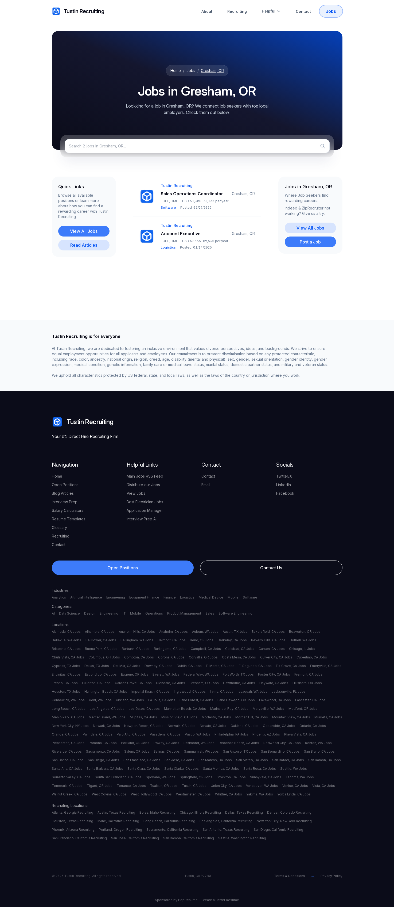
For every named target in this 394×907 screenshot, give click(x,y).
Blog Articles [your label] (63, 493)
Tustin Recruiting (83, 422)
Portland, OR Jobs (135, 743)
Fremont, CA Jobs (308, 674)
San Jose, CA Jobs (179, 760)
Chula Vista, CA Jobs (68, 657)
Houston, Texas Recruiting (72, 821)
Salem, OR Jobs (136, 751)
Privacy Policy (331, 876)
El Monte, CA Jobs (220, 666)
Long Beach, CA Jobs (68, 709)
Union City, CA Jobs (226, 786)
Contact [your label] (58, 544)
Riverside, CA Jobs (67, 751)
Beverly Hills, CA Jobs (268, 640)
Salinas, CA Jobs (167, 751)
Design (89, 613)
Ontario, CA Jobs (312, 726)
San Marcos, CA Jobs (215, 760)
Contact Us (271, 567)
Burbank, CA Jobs (136, 649)
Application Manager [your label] (145, 510)
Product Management (184, 613)
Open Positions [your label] (65, 484)
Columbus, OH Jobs (104, 657)
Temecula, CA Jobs (67, 786)
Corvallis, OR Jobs (203, 657)
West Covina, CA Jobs (109, 794)
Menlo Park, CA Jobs (68, 717)
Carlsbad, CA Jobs (239, 649)
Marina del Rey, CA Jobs (229, 709)
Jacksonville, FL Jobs (289, 691)
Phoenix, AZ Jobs (266, 734)
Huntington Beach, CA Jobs (105, 691)
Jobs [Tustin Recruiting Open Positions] (331, 11)
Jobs (190, 70)
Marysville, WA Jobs (268, 709)
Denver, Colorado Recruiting (289, 812)
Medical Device (211, 597)
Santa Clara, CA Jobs (143, 769)
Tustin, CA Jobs (194, 786)
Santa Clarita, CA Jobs (181, 769)
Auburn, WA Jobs (205, 632)
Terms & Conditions (289, 876)
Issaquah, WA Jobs (252, 691)
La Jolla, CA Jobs (161, 700)
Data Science (69, 613)
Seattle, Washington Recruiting (242, 838)
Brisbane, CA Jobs (66, 649)
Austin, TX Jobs (235, 632)
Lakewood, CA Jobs (275, 700)
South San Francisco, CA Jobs (118, 777)
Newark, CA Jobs (106, 726)
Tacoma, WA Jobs (300, 777)
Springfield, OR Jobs (196, 777)
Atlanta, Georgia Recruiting (72, 812)
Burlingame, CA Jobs (170, 649)
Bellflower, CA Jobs (100, 640)
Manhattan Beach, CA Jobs (185, 709)
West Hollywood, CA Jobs (151, 794)
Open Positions (122, 567)
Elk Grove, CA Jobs (291, 666)
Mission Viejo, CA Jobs (179, 717)
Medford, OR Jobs (302, 709)
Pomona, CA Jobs (103, 743)
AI (53, 613)
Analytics (59, 597)
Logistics (187, 597)
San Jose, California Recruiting (135, 838)
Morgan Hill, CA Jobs (251, 717)
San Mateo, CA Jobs (252, 760)
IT (124, 613)
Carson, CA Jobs (272, 649)
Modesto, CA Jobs (216, 717)
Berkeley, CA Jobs (232, 640)
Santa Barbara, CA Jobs (105, 769)
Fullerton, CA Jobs (96, 683)
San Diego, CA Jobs (103, 760)
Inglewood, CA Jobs (190, 691)
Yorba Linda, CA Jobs (294, 794)
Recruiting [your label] (60, 536)
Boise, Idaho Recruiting (157, 812)
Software (250, 597)
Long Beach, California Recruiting (169, 821)
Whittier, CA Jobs (228, 794)
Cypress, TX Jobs (66, 666)
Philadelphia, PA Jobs (231, 734)
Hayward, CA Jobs (273, 683)
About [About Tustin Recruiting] (206, 11)
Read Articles (83, 245)
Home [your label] (57, 476)
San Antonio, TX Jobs (240, 751)
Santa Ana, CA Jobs (67, 769)
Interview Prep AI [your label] (142, 519)
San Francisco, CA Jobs (141, 760)
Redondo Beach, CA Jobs (239, 743)
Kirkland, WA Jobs (130, 700)
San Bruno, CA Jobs (319, 751)
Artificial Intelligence (86, 597)
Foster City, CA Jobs (274, 674)
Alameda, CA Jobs (66, 632)
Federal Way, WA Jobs (201, 674)
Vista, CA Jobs (323, 786)
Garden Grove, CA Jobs (133, 683)
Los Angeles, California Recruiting (226, 821)
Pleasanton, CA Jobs (68, 743)
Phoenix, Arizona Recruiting (73, 830)
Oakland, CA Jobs (245, 726)
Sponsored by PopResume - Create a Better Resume (197, 900)
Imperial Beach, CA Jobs (150, 691)
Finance (169, 597)
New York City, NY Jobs (70, 726)
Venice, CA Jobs (295, 786)
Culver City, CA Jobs (276, 657)
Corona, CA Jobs (171, 657)
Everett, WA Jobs (166, 674)
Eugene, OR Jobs (134, 674)
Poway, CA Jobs (166, 743)
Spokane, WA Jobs (160, 777)
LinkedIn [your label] (283, 484)
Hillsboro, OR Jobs (307, 683)
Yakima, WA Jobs (259, 794)
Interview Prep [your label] (64, 502)
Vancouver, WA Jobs (262, 786)
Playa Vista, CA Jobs (300, 734)
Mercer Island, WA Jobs (107, 717)
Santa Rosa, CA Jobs (259, 769)
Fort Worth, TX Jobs (238, 674)
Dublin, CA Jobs (189, 666)
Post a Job (310, 242)
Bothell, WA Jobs (303, 640)
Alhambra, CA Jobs (100, 632)
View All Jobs (83, 231)
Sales (209, 613)
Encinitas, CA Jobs (66, 674)
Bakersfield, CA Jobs (268, 632)
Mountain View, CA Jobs (291, 717)
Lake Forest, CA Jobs (196, 700)
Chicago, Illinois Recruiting (200, 812)
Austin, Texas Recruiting (116, 812)
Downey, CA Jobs (159, 666)
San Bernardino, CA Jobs (280, 751)
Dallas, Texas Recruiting (244, 812)
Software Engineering (235, 613)
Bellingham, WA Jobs (136, 640)
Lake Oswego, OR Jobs (236, 700)
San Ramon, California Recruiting (188, 838)
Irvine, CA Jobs (221, 691)
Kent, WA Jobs (100, 700)
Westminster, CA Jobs (193, 794)
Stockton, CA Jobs (231, 777)
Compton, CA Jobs (139, 657)
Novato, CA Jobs (213, 726)
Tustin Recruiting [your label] (78, 11)
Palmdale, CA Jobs (97, 734)
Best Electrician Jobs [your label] (145, 502)
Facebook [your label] (285, 493)
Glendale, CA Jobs (170, 683)
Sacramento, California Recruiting (172, 830)
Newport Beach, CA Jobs (143, 726)
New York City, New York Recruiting (284, 821)
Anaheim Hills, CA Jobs (137, 632)
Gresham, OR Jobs (204, 683)
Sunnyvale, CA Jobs (265, 777)
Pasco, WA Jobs (197, 734)
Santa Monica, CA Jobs (221, 769)
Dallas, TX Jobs (96, 666)
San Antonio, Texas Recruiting (226, 830)
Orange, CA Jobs (65, 734)
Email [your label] (205, 484)
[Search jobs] (197, 146)
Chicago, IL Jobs (302, 649)
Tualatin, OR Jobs (164, 786)
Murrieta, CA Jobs (328, 717)
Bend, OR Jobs (201, 640)
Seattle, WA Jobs (293, 769)
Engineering (115, 597)
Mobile (233, 597)
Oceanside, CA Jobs (279, 726)
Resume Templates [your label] (68, 519)
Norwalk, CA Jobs (182, 726)
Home (175, 70)
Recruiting (237, 11)
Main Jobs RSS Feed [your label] (145, 476)
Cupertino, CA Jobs (312, 657)
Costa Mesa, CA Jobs (239, 657)
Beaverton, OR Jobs (305, 632)
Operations (154, 613)
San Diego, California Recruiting (278, 830)
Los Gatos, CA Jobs (144, 709)
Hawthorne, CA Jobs (239, 683)
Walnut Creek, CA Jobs (70, 794)
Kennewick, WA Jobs (68, 700)
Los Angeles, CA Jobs (107, 709)
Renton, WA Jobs (318, 743)
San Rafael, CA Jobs (288, 760)
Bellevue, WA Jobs (66, 640)
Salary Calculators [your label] (67, 510)
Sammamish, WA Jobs (201, 751)
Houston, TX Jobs (66, 691)
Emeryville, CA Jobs (325, 666)
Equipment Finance (144, 597)
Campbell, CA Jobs (206, 649)
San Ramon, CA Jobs (324, 760)
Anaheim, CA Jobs (173, 632)
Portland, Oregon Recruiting (120, 830)
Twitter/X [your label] (284, 476)
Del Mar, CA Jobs (126, 666)
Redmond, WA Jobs (199, 743)
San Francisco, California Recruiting (79, 838)
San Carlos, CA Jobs (68, 760)
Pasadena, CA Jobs (165, 734)
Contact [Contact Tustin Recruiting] (303, 11)
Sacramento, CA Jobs (103, 751)
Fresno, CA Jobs (65, 683)
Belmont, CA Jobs (172, 640)
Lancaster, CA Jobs (310, 700)
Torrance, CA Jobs (131, 786)
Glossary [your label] (59, 527)
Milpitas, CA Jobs (143, 717)
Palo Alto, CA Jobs (131, 734)
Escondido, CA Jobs (101, 674)
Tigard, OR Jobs (99, 786)
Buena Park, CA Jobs (101, 649)
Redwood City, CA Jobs (282, 743)
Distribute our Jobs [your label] (143, 484)
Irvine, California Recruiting (118, 821)
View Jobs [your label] (136, 493)
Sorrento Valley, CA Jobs (71, 777)
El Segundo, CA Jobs (255, 666)
